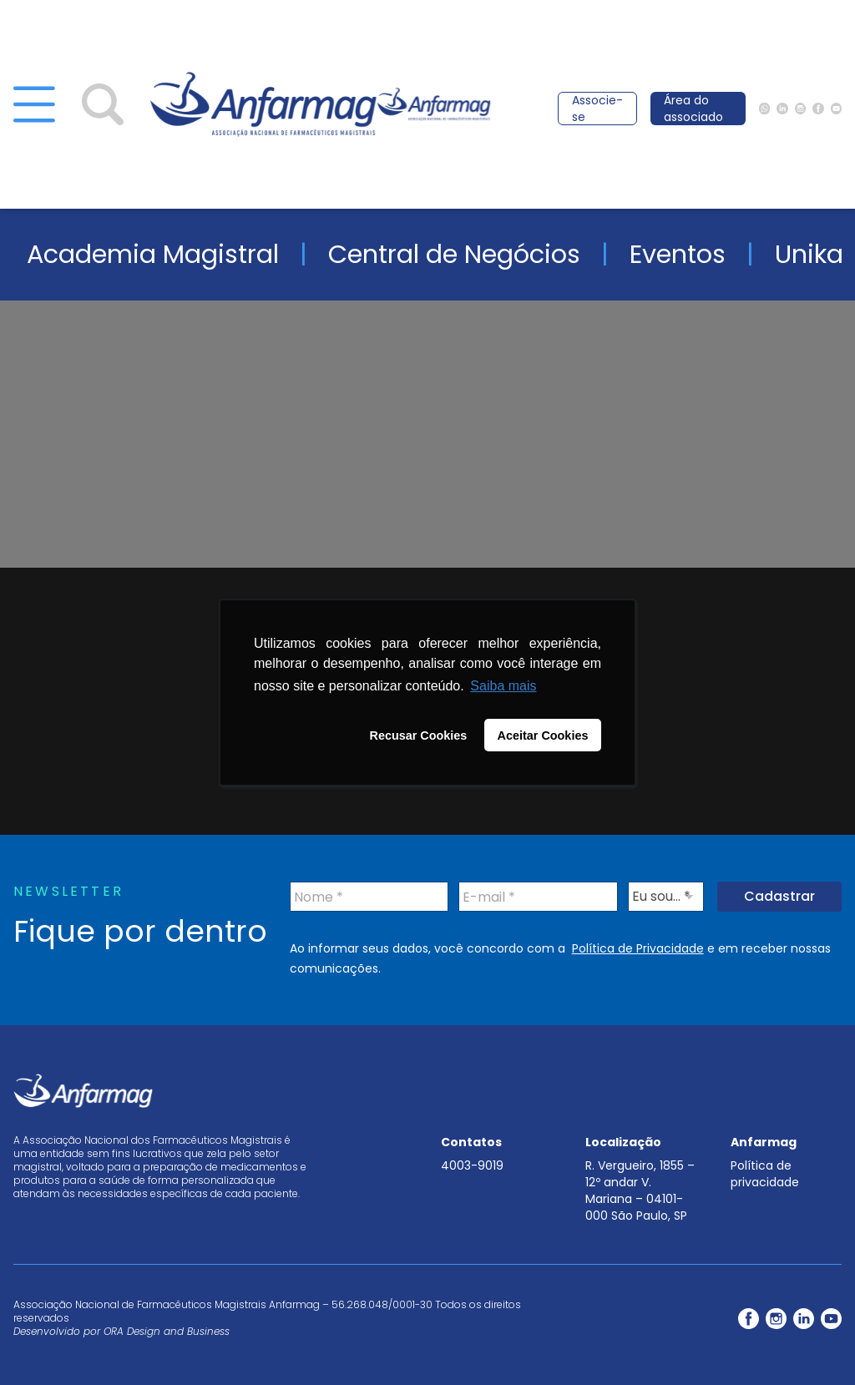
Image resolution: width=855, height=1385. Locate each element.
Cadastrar (779, 896)
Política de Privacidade (638, 948)
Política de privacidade (765, 1173)
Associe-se (597, 108)
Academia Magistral (153, 254)
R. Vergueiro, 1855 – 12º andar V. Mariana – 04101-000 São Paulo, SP (640, 1190)
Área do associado (693, 108)
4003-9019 (472, 1165)
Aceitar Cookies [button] (543, 735)
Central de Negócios (454, 254)
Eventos (678, 254)
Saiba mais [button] (503, 686)
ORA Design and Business (167, 1331)
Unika (809, 254)
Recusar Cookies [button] (419, 735)
